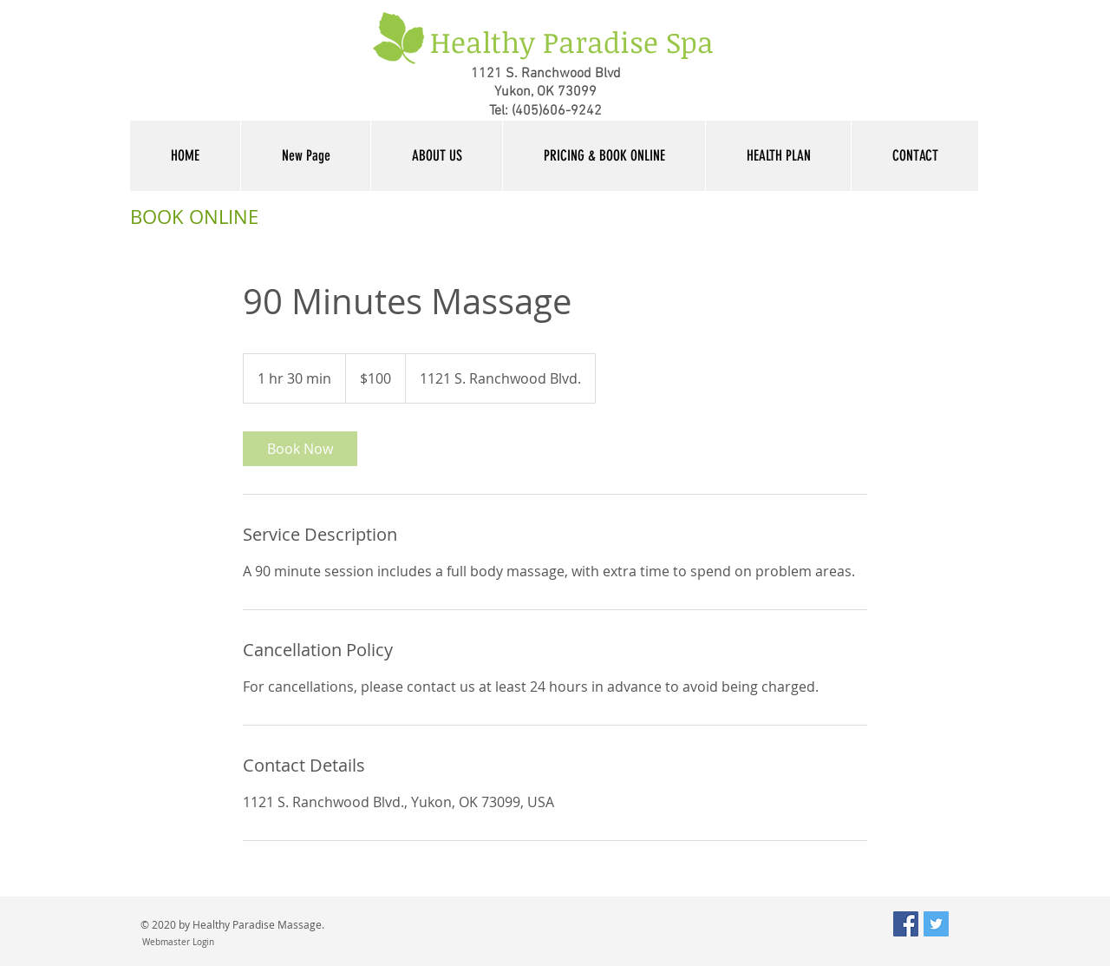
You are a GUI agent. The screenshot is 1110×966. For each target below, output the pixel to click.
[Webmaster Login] (178, 942)
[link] (300, 448)
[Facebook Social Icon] (905, 923)
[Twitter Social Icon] (936, 923)
